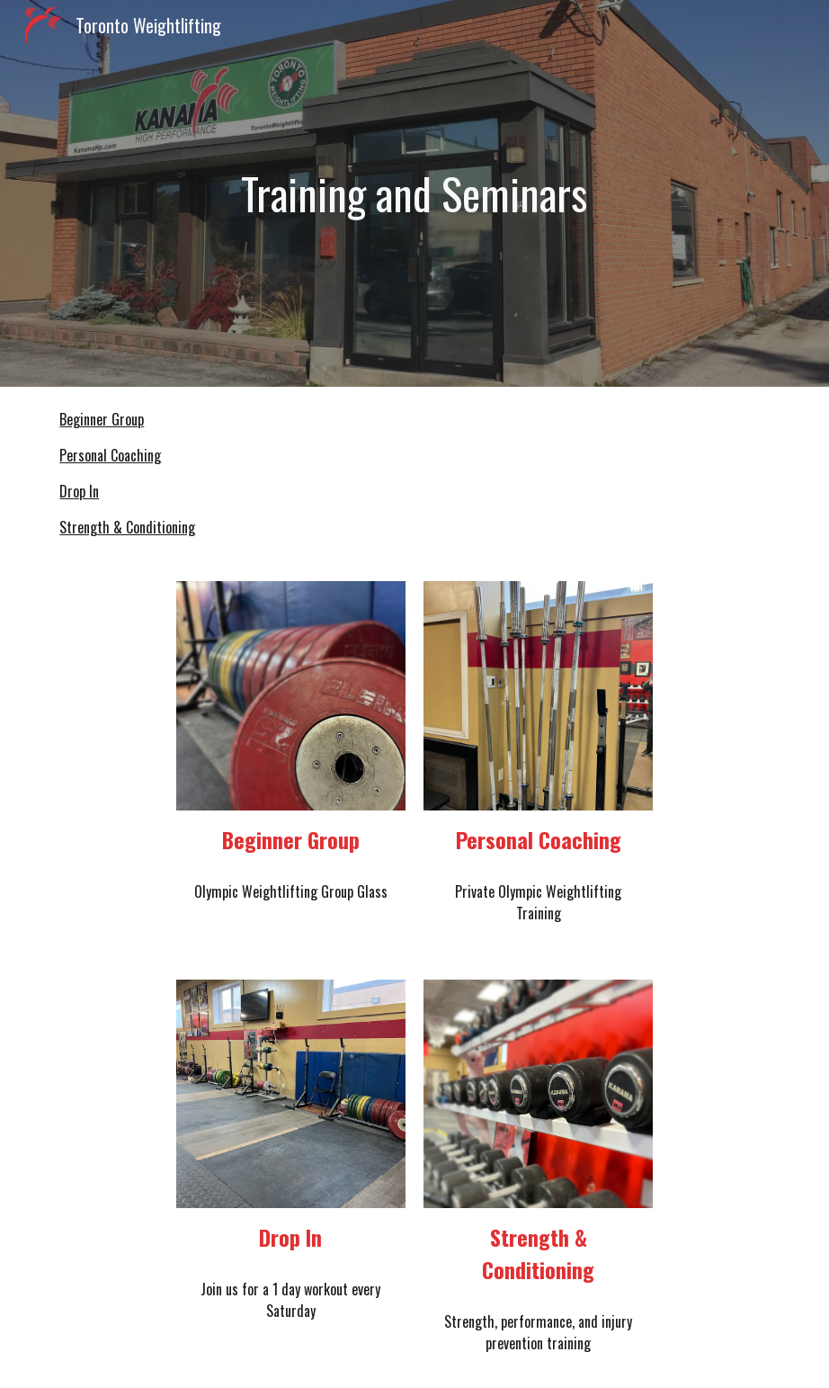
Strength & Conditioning (127, 527)
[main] (414, 193)
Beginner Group (101, 419)
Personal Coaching (110, 455)
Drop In (79, 491)
